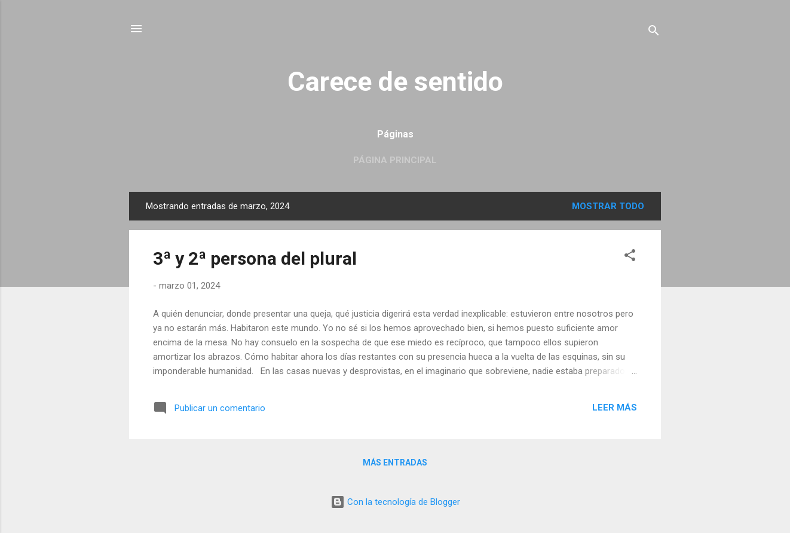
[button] (630, 257)
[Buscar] (654, 32)
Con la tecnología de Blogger (395, 502)
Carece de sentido (395, 81)
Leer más (614, 407)
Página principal (395, 160)
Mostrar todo (608, 206)
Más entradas (395, 462)
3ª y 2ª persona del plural (255, 258)
